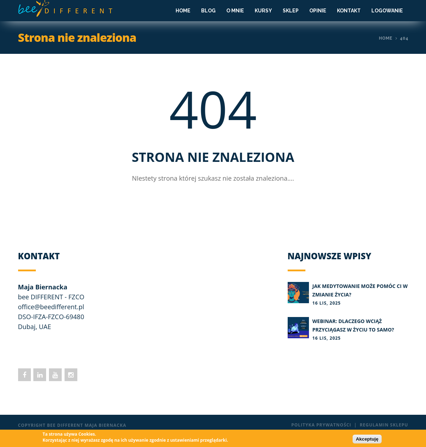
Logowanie (387, 10)
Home (183, 10)
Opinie (317, 10)
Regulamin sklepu (384, 425)
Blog (208, 10)
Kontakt (349, 10)
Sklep (291, 10)
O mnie (235, 10)
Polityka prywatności (321, 425)
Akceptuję (367, 439)
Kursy (263, 10)
